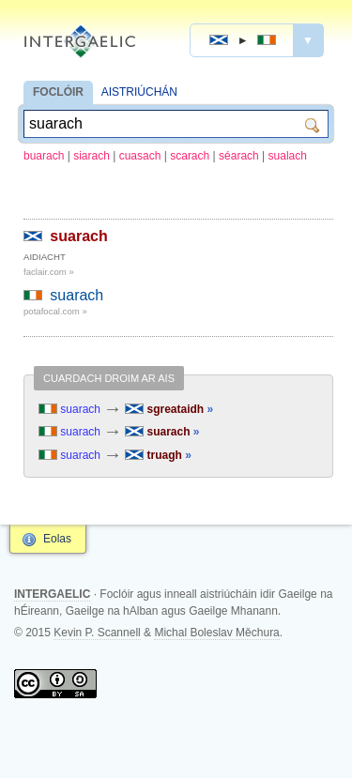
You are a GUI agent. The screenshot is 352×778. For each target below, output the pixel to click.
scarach (189, 155)
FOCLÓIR (58, 92)
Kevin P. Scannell (97, 632)
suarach (78, 236)
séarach (239, 155)
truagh (158, 455)
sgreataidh (169, 409)
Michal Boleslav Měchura (216, 632)
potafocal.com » (55, 311)
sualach (287, 155)
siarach (91, 155)
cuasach (140, 155)
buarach (43, 155)
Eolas (57, 538)
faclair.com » (48, 272)
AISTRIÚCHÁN (139, 92)
